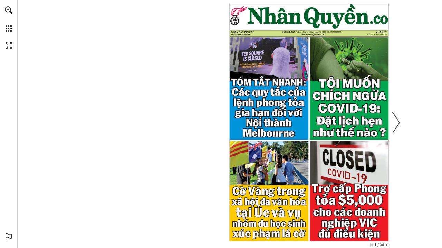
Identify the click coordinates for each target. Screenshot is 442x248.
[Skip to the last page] (387, 245)
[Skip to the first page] (371, 245)
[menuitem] (8, 19)
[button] (8, 10)
